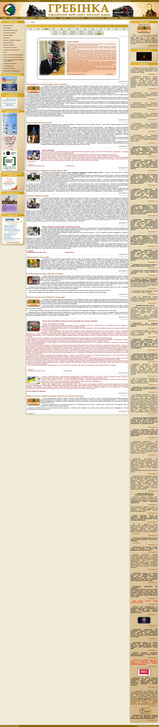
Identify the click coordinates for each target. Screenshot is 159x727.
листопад (90, 34)
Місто (5, 52)
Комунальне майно (9, 68)
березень (72, 32)
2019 (69, 29)
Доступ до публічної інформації (13, 55)
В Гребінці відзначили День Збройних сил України (45, 274)
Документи (7, 37)
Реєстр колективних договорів (13, 57)
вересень (73, 34)
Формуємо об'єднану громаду (37, 196)
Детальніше (136, 533)
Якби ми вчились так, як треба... (38, 257)
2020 (77, 29)
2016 (46, 29)
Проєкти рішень (8, 35)
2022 (93, 29)
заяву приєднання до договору (146, 704)
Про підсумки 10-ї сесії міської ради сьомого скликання (47, 84)
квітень (82, 32)
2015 (38, 29)
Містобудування (8, 66)
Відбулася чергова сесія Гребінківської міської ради (46, 297)
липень (55, 34)
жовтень (81, 34)
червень (99, 32)
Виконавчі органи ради (10, 30)
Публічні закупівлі (9, 45)
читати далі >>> (123, 81)
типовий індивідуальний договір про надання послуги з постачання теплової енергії (144, 702)
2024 (108, 29)
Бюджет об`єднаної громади (12, 40)
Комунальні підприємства (11, 50)
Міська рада (7, 28)
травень (90, 32)
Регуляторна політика (10, 47)
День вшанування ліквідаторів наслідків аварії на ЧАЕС (47, 171)
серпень (64, 34)
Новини (33, 22)
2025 (116, 29)
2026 (124, 29)
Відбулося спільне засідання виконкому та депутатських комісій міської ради (55, 396)
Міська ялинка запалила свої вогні (39, 122)
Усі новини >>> (30, 413)
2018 (61, 29)
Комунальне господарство (12, 71)
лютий (64, 32)
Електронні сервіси (9, 33)
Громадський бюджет (10, 63)
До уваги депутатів (144, 24)
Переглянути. (136, 542)
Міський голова (8, 25)
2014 (30, 29)
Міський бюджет (8, 42)
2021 (85, 29)
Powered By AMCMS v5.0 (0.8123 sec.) (148, 726)
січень (55, 32)
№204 (133, 557)
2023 (100, 29)
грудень (99, 34)
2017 (54, 29)
